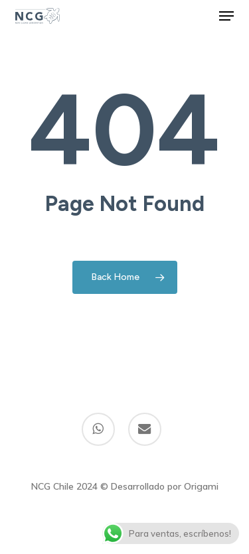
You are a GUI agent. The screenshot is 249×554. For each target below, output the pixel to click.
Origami (201, 486)
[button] (226, 16)
